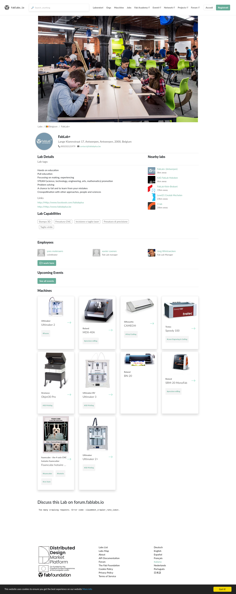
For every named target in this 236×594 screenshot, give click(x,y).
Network (169, 7)
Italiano (158, 561)
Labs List (103, 547)
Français (158, 558)
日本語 (157, 572)
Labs (40, 126)
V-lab (159, 204)
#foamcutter (47, 473)
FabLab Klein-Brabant (167, 186)
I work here (46, 263)
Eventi (157, 7)
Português (159, 568)
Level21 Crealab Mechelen (169, 195)
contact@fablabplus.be (90, 146)
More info (92, 589)
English (157, 550)
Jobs (129, 7)
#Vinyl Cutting (131, 334)
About (102, 554)
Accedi (209, 7)
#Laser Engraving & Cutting (177, 339)
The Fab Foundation (109, 565)
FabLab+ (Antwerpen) (167, 169)
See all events (46, 280)
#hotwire (60, 473)
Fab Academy (142, 7)
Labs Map (104, 550)
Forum (195, 7)
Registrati (223, 7)
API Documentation (109, 558)
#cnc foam (47, 482)
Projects (183, 7)
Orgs (108, 7)
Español (158, 554)
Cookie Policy (106, 568)
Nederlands (160, 565)
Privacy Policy (106, 572)
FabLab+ (65, 126)
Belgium (51, 126)
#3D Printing (47, 405)
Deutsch (158, 547)
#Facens (46, 333)
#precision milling (90, 341)
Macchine (119, 7)
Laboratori (98, 7)
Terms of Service (107, 576)
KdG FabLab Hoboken (167, 177)
